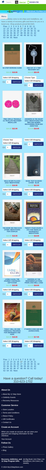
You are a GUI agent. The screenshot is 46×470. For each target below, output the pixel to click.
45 (11, 35)
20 (32, 29)
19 (28, 29)
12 (4, 29)
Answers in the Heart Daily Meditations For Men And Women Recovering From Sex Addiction (34, 122)
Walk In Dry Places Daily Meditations (12, 182)
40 (28, 33)
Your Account (6, 439)
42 (35, 33)
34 (8, 33)
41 (32, 33)
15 (14, 29)
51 (32, 35)
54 (8, 37)
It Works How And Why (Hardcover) (33, 330)
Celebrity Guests (9, 397)
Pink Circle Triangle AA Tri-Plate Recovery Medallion (12, 120)
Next (15, 37)
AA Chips (37, 459)
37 (18, 33)
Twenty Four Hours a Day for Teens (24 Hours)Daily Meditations (34, 230)
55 (11, 37)
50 (28, 35)
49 (25, 35)
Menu (3, 16)
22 (4, 31)
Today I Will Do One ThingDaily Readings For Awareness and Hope (12, 331)
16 (18, 29)
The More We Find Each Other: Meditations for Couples (12, 229)
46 (14, 35)
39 (25, 33)
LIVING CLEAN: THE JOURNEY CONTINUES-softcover (12, 281)
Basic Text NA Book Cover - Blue (34, 182)
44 (8, 35)
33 (4, 33)
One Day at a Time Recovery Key (34, 69)
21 (35, 29)
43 (4, 35)
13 (8, 29)
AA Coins (36, 461)
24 (11, 31)
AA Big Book (28, 459)
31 (35, 31)
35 (11, 33)
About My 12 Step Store (12, 394)
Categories (23, 7)
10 (30, 26)
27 (21, 31)
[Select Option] (16, 77)
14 (11, 29)
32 (38, 31)
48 (21, 35)
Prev (5, 26)
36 (14, 33)
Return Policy (8, 416)
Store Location (8, 410)
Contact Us (7, 422)
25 (14, 31)
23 (8, 31)
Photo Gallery (8, 447)
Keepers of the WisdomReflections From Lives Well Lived (34, 281)
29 (28, 31)
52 (35, 35)
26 (18, 31)
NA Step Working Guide (12, 68)
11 (34, 26)
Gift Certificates (9, 419)
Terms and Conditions (11, 413)
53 (4, 37)
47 (18, 35)
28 (25, 31)
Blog (4, 450)
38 (21, 33)
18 (25, 29)
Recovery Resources (11, 401)
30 (32, 31)
